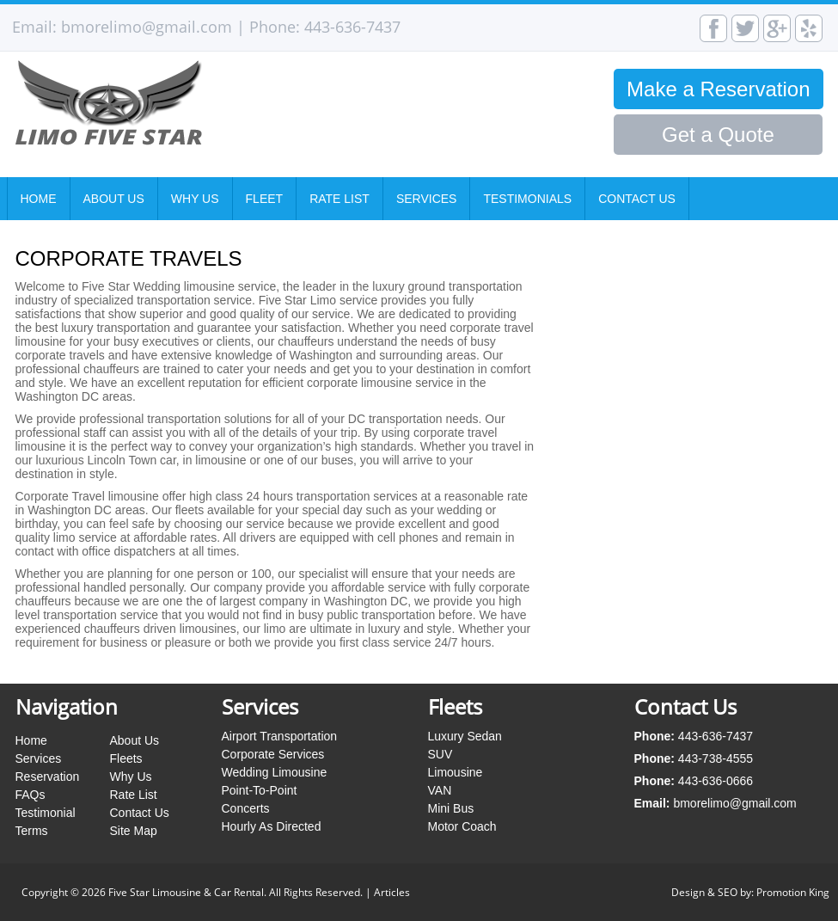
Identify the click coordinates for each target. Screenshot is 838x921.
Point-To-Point (259, 790)
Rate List (339, 199)
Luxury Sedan (465, 736)
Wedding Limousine (274, 772)
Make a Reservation (718, 89)
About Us (113, 199)
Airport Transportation (280, 736)
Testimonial (45, 813)
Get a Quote (718, 134)
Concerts (246, 808)
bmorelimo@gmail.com (146, 26)
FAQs (30, 794)
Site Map (133, 831)
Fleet (265, 199)
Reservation (47, 776)
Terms (31, 831)
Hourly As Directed (271, 826)
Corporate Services (273, 754)
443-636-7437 (352, 26)
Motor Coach (462, 826)
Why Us (195, 199)
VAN (440, 790)
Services (426, 199)
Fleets (126, 758)
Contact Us (637, 199)
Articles (392, 892)
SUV (440, 754)
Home (39, 199)
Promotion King (792, 892)
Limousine (455, 772)
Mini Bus (451, 808)
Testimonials (527, 199)
